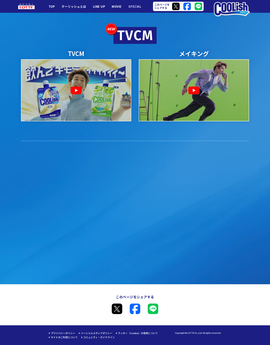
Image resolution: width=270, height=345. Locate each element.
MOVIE (117, 6)
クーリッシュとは (74, 6)
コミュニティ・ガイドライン (99, 337)
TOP (52, 6)
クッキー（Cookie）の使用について (138, 333)
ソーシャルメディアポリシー (96, 333)
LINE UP (99, 6)
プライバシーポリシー (63, 333)
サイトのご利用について (64, 337)
